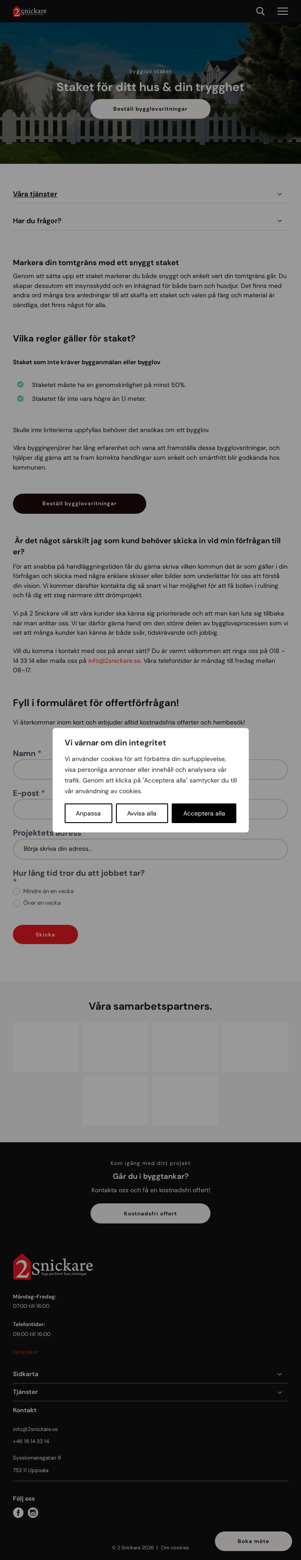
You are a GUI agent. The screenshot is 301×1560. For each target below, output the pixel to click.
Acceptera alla (204, 813)
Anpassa (88, 813)
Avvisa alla (142, 813)
